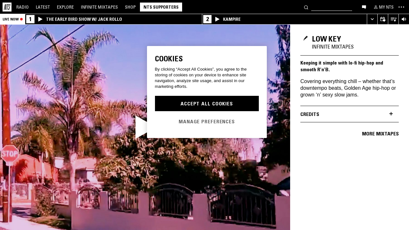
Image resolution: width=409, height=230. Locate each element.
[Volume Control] (403, 19)
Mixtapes (99, 7)
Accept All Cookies (207, 103)
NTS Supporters (161, 7)
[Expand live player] (372, 19)
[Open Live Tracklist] (393, 19)
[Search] (306, 7)
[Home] (7, 7)
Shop (130, 7)
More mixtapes (380, 133)
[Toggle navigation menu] (401, 7)
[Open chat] (364, 7)
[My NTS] (383, 7)
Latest (43, 7)
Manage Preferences (207, 121)
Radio (22, 7)
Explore (65, 7)
